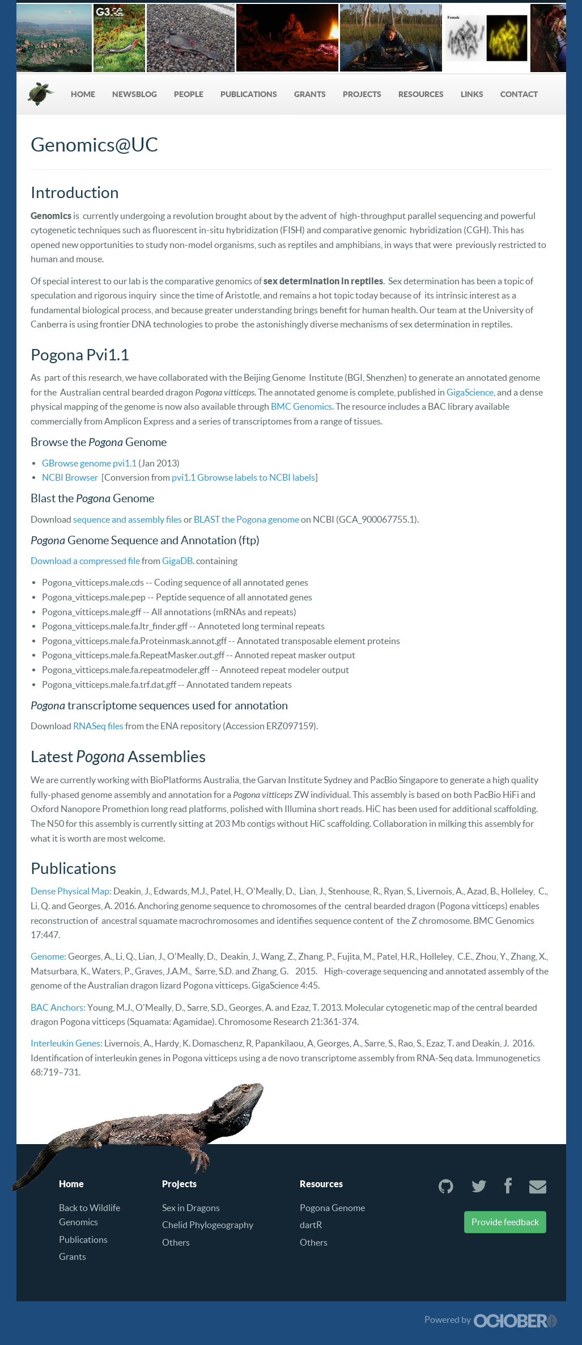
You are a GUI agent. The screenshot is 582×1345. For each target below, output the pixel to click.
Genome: (48, 956)
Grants (310, 94)
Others (176, 1242)
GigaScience (470, 392)
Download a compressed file (85, 561)
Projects (362, 94)
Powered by (491, 1319)
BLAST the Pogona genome (246, 519)
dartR (311, 1225)
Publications (248, 94)
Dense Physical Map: (71, 891)
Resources (421, 94)
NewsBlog (134, 94)
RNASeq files (98, 726)
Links (472, 94)
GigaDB (177, 561)
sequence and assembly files (127, 519)
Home (83, 94)
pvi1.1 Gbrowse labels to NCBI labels (243, 477)
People (188, 94)
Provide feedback (505, 1222)
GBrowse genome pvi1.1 (89, 463)
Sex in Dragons (191, 1208)
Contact (519, 94)
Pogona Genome (332, 1208)
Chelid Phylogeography (207, 1225)
